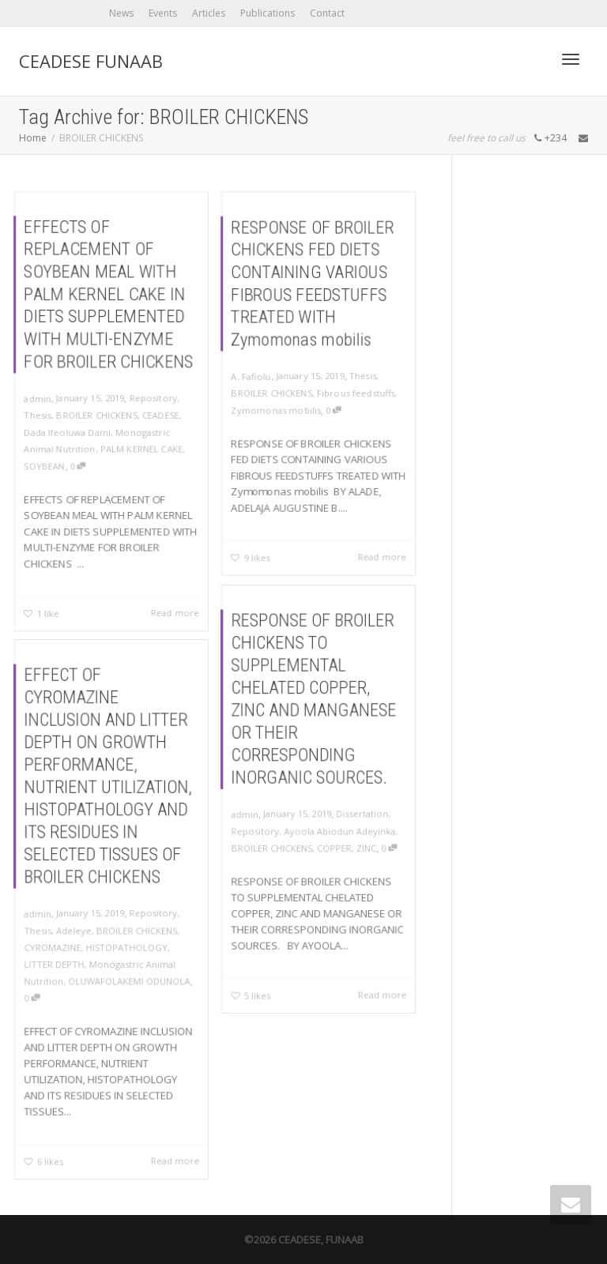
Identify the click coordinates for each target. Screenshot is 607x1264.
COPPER (332, 842)
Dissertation (357, 812)
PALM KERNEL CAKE (142, 449)
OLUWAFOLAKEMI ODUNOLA (127, 972)
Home (33, 138)
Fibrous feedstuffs (357, 393)
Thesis (36, 414)
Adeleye (77, 927)
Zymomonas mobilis (275, 410)
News (121, 13)
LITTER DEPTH (61, 957)
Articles (208, 13)
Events (163, 13)
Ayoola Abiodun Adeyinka (337, 827)
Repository (154, 397)
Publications (267, 13)
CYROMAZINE (60, 942)
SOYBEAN (43, 467)
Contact (327, 13)
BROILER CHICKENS (96, 414)
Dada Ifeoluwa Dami (66, 432)
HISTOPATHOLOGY (124, 942)
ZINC (360, 842)
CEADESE (162, 414)
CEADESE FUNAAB (91, 61)
